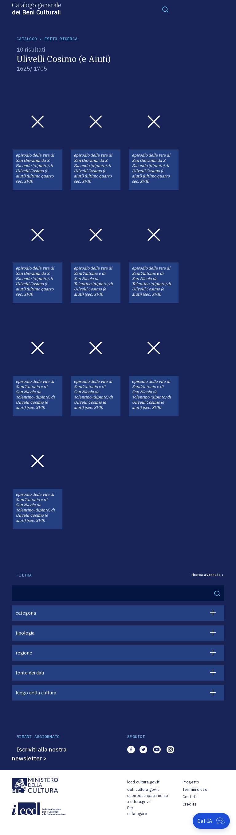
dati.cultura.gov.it (143, 789)
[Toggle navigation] (165, 9)
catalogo (27, 38)
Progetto (191, 782)
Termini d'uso (195, 789)
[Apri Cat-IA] (211, 821)
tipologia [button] (25, 633)
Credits (189, 804)
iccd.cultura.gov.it (143, 782)
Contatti (190, 796)
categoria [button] (26, 613)
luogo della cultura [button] (36, 693)
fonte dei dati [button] (30, 673)
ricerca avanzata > (207, 575)
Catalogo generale (36, 8)
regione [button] (24, 653)
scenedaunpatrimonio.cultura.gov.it (147, 798)
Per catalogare (137, 811)
